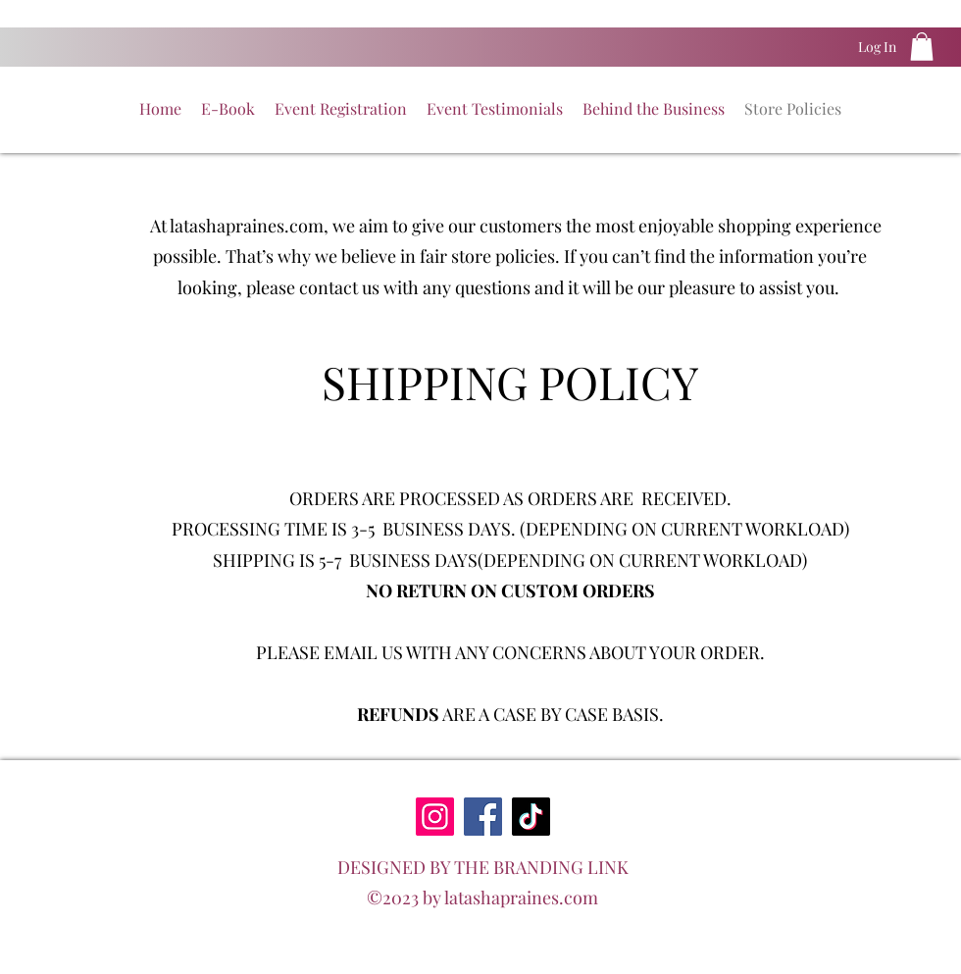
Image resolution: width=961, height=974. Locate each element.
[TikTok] (531, 816)
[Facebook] (483, 816)
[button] (922, 46)
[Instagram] (435, 816)
